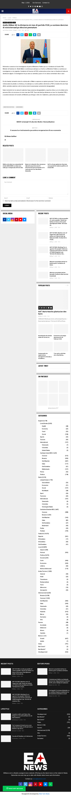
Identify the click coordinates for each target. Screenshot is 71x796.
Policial (42, 552)
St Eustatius (41, 541)
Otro (41, 619)
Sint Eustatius (46, 466)
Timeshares (43, 579)
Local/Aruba (44, 423)
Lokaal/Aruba (44, 480)
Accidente (43, 625)
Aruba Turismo (42, 571)
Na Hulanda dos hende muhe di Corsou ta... (45, 336)
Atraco (42, 630)
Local (14, 22)
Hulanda (42, 611)
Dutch (40, 477)
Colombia (45, 447)
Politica (5, 22)
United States (46, 450)
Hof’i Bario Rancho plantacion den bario (52, 312)
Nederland (45, 525)
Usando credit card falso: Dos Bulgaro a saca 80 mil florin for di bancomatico (22, 716)
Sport (41, 493)
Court (43, 431)
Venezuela (45, 445)
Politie (42, 528)
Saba (43, 464)
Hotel (41, 576)
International (44, 442)
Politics (42, 474)
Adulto (42, 641)
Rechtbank (45, 490)
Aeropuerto (43, 590)
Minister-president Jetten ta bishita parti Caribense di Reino (58, 263)
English (40, 421)
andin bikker (19, 107)
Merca (42, 614)
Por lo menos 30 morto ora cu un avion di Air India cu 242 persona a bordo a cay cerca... (22, 727)
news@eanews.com (39, 779)
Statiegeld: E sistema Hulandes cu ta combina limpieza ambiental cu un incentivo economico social (59, 692)
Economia (43, 563)
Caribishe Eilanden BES (47, 509)
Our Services (37, 3)
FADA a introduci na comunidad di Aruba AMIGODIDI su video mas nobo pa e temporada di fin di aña (13, 166)
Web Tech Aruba (44, 794)
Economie (45, 485)
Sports (42, 437)
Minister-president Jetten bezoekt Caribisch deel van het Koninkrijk (59, 274)
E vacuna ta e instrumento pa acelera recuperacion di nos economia (35, 130)
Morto (40, 636)
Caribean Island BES (46, 453)
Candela (42, 633)
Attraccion (43, 587)
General (42, 574)
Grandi (42, 638)
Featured (10, 22)
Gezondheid (45, 482)
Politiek (42, 531)
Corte (41, 560)
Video (40, 644)
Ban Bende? (41, 649)
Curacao (44, 455)
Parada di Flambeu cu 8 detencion (22, 736)
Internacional (42, 593)
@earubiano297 (53, 408)
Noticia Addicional (45, 568)
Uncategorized (42, 652)
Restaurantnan (44, 582)
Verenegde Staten (47, 507)
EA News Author (8, 30)
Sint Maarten (46, 461)
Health (44, 426)
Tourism (42, 439)
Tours (42, 584)
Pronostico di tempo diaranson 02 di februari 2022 (60, 337)
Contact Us (45, 3)
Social (44, 434)
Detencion (43, 627)
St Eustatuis (41, 539)
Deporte (40, 536)
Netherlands (45, 469)
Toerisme (43, 496)
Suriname (43, 617)
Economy (45, 429)
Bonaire (44, 458)
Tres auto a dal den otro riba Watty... (59, 354)
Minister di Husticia (9, 107)
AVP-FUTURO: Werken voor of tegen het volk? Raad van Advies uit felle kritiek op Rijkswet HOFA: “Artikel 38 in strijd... (58, 236)
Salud (42, 550)
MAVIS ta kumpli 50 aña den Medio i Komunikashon (36, 122)
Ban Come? (41, 646)
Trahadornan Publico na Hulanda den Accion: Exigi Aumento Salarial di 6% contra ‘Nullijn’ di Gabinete (59, 681)
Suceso (40, 622)
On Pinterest (43, 376)
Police (42, 472)
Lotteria (42, 566)
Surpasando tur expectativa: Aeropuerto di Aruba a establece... (45, 355)
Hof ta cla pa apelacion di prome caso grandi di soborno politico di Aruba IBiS (58, 166)
